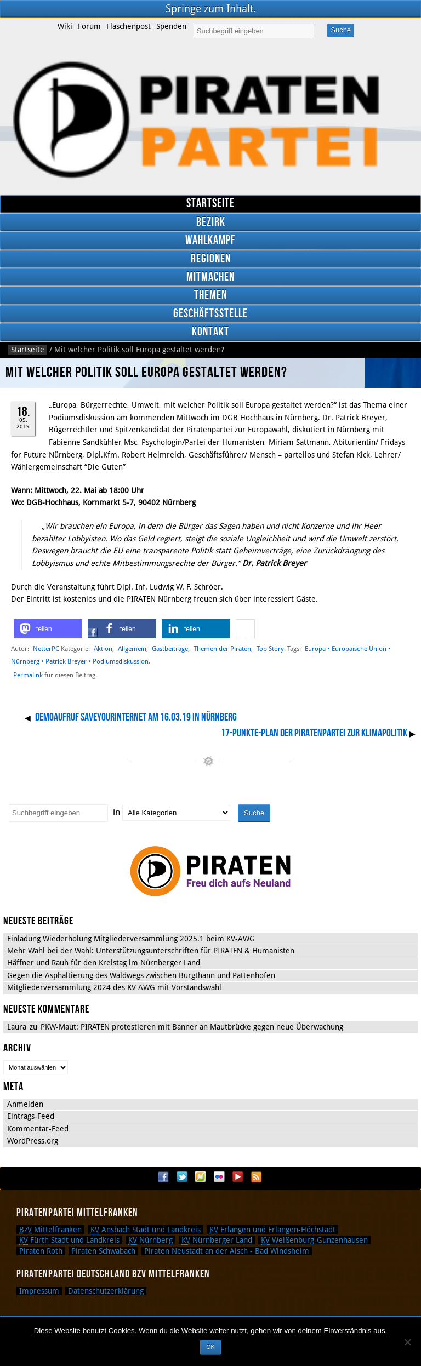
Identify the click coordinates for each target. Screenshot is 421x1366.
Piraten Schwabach (103, 1251)
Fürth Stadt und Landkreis (69, 1240)
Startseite (210, 203)
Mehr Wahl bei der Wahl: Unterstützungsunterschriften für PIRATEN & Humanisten (150, 950)
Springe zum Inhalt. (211, 8)
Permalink (28, 675)
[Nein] (407, 1341)
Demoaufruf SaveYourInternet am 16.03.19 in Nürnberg (136, 717)
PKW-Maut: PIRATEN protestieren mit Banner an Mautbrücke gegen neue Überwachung (192, 1026)
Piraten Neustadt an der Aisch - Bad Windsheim (226, 1251)
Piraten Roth (40, 1251)
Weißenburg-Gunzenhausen (314, 1240)
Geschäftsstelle (210, 314)
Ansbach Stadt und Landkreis (145, 1229)
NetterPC (46, 648)
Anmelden (25, 1104)
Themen (210, 295)
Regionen (211, 259)
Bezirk (210, 222)
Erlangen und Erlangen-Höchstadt (272, 1229)
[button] (48, 628)
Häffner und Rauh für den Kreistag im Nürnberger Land (103, 962)
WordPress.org (32, 1140)
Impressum (39, 1291)
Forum (89, 26)
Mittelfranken (50, 1229)
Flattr (200, 1177)
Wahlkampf (210, 240)
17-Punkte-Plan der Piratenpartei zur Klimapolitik (314, 733)
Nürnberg (150, 1240)
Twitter (182, 1177)
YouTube (238, 1177)
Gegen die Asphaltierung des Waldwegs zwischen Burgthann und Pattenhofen (141, 975)
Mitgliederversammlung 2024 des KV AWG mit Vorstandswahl (114, 987)
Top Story (270, 648)
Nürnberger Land (216, 1240)
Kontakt (210, 332)
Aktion (103, 648)
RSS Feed (256, 1177)
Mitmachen (210, 277)
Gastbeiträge (170, 648)
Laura (16, 1026)
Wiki (65, 26)
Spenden (171, 26)
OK (210, 1347)
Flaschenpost (128, 26)
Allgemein (132, 648)
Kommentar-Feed (38, 1128)
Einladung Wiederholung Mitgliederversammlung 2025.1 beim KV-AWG (131, 938)
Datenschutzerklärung (106, 1291)
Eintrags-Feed (30, 1116)
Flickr (219, 1177)
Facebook (163, 1177)
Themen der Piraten (222, 648)
